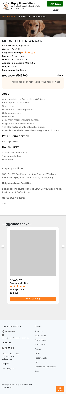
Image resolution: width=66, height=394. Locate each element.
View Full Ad (33, 298)
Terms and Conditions (45, 367)
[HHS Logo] (22, 6)
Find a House (8, 16)
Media (37, 353)
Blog (37, 371)
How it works (40, 336)
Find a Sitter (24, 16)
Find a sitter (40, 344)
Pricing (38, 349)
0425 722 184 (8, 331)
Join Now (55, 4)
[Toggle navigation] (62, 17)
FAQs (37, 362)
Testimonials (41, 358)
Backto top (60, 389)
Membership (39, 16)
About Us (39, 331)
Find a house (41, 340)
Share (60, 75)
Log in (56, 10)
